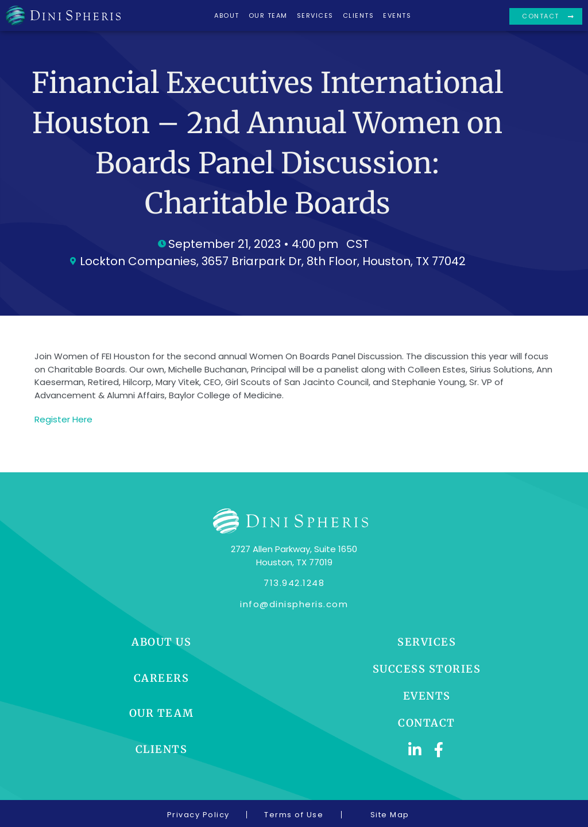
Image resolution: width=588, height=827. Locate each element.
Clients (358, 15)
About (226, 15)
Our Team (268, 15)
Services (315, 15)
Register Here (63, 419)
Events (397, 15)
